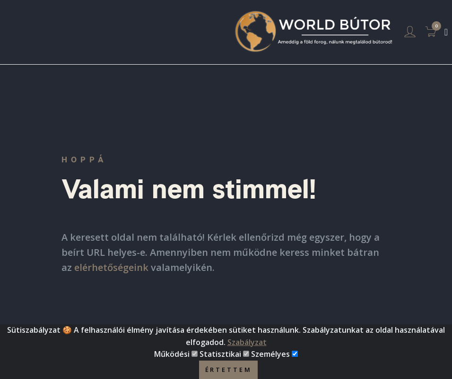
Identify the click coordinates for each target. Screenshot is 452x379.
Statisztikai (220, 354)
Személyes (270, 354)
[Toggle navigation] (446, 32)
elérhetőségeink (111, 267)
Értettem (228, 369)
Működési (172, 354)
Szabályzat (247, 342)
